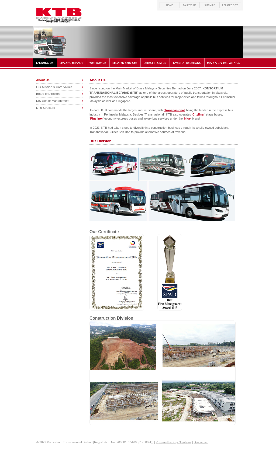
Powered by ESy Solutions (173, 442)
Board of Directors (48, 93)
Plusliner (96, 118)
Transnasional (174, 110)
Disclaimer (201, 442)
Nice (187, 118)
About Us (43, 80)
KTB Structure (45, 107)
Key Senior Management (52, 100)
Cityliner (198, 114)
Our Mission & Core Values (54, 87)
